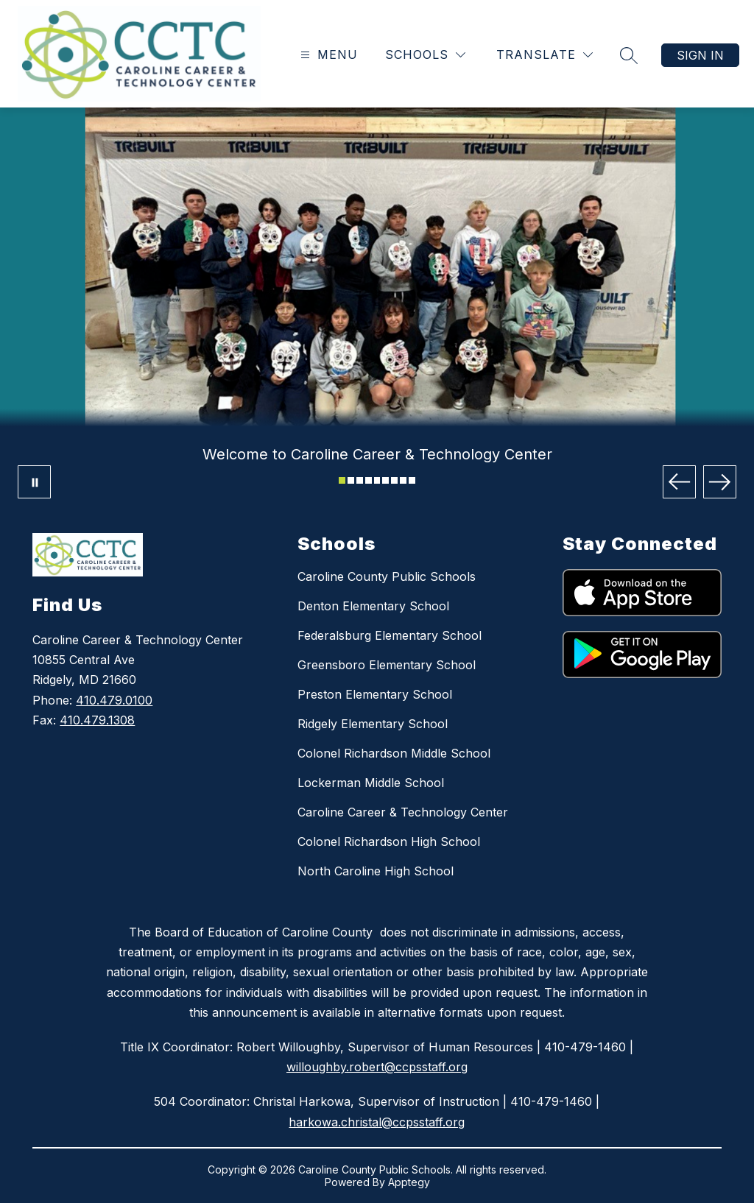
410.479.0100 (114, 700)
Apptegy (409, 1182)
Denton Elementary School (373, 606)
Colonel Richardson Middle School (393, 753)
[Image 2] (351, 480)
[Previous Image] (679, 481)
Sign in (700, 55)
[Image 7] (394, 480)
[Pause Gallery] (34, 481)
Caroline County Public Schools (386, 576)
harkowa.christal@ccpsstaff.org (377, 1122)
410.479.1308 (97, 720)
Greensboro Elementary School (386, 664)
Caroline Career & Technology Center (402, 812)
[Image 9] (412, 480)
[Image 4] (368, 480)
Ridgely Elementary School (372, 723)
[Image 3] (359, 480)
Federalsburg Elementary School (389, 635)
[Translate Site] (544, 55)
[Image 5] (377, 480)
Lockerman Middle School (370, 782)
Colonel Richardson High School (388, 841)
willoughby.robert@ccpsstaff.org (377, 1066)
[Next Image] (719, 481)
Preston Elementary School (374, 694)
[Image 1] (342, 480)
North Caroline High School (375, 871)
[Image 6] (385, 480)
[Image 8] (403, 480)
